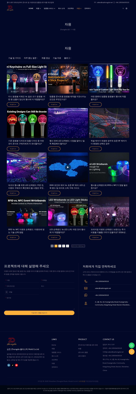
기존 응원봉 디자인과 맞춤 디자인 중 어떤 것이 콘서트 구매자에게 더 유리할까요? (26, 142)
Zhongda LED (65, 29)
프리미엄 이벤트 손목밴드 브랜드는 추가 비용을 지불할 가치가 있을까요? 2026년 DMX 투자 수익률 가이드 (108, 231)
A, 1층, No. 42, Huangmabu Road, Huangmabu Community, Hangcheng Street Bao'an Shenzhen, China (112, 303)
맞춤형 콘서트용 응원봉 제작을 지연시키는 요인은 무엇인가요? (68, 98)
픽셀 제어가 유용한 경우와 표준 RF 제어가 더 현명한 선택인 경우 (109, 142)
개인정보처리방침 (92, 381)
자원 (73, 29)
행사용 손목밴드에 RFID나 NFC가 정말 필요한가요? (109, 186)
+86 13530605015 (121, 2)
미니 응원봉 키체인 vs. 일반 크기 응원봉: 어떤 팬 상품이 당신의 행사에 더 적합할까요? (26, 98)
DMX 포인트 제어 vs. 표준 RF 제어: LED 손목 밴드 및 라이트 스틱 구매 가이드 (67, 186)
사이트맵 (82, 381)
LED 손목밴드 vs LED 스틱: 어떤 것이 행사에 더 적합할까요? (67, 230)
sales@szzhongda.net (103, 2)
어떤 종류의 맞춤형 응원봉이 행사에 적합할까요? (108, 98)
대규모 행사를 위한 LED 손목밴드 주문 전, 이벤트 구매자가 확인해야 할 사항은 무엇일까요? (26, 187)
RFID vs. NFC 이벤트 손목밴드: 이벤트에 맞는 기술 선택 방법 (26, 230)
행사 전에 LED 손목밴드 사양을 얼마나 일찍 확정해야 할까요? (67, 142)
